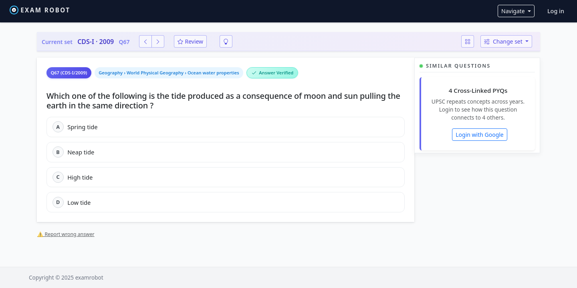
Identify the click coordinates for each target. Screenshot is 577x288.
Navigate (513, 11)
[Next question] (157, 41)
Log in (555, 11)
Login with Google (480, 134)
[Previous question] (145, 41)
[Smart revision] (226, 41)
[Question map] (467, 41)
